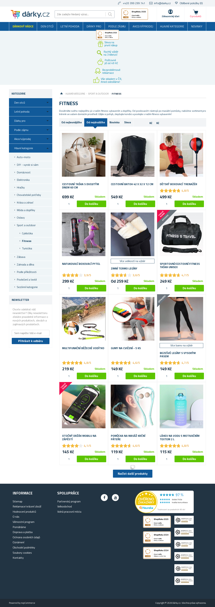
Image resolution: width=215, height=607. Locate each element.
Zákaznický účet (170, 16)
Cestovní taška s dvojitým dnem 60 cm (80, 186)
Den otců (47, 26)
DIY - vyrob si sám (27, 165)
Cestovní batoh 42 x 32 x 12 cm (132, 184)
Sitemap (17, 501)
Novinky (196, 26)
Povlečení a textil (27, 279)
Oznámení (18, 542)
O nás (16, 517)
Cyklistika (27, 233)
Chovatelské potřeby (29, 195)
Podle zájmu (117, 26)
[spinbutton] (69, 204)
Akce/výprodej (143, 26)
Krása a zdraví (25, 202)
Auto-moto (23, 157)
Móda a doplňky (26, 210)
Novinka (114, 122)
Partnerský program (69, 501)
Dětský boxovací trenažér (178, 184)
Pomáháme (19, 527)
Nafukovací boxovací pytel (81, 263)
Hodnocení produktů (24, 511)
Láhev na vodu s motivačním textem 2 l (179, 437)
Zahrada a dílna (25, 264)
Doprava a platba (23, 532)
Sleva (127, 122)
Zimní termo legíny (124, 268)
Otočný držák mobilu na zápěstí (79, 437)
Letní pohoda (69, 26)
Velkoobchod (64, 506)
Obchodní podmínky (24, 547)
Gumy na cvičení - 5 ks (126, 348)
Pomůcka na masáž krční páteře (128, 437)
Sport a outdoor (26, 225)
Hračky (21, 187)
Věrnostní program (23, 522)
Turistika (27, 248)
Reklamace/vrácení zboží (27, 506)
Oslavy (21, 217)
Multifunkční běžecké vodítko (83, 348)
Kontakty (18, 558)
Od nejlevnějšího (71, 122)
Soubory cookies (22, 553)
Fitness (26, 241)
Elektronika (23, 180)
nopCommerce (28, 603)
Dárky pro (93, 26)
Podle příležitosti (26, 272)
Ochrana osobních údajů (26, 537)
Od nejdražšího (95, 122)
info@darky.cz (162, 3)
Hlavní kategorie (172, 26)
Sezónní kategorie (27, 287)
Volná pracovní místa (69, 511)
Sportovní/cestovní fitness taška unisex (180, 265)
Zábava (21, 257)
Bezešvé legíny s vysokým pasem (178, 354)
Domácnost (24, 172)
